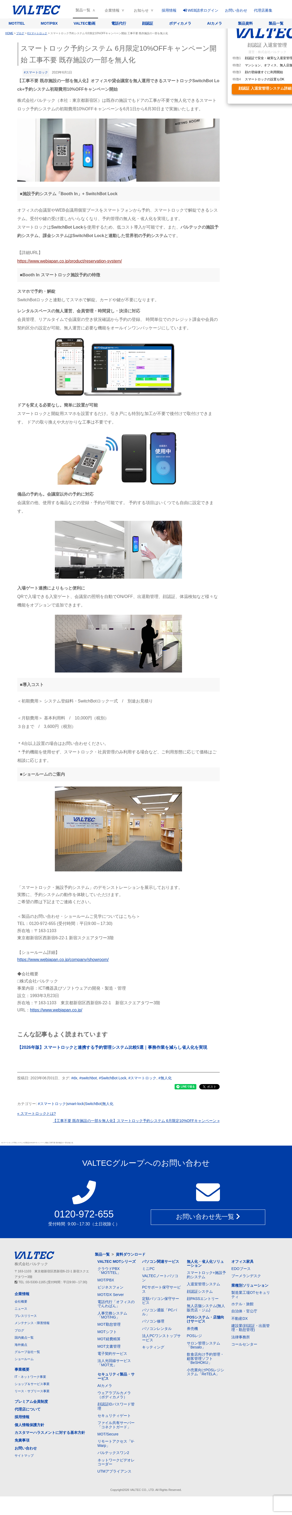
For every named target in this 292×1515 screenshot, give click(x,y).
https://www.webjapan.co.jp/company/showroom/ (63, 959)
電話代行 (118, 23)
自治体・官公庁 (244, 1311)
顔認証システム (200, 1291)
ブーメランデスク (246, 1276)
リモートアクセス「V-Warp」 (116, 1443)
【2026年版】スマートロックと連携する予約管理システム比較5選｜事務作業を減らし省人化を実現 (112, 1047)
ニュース (21, 1309)
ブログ (19, 1330)
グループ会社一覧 (27, 1352)
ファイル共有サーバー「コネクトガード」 (116, 1425)
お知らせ (141, 10)
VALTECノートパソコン (160, 1278)
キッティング (153, 1347)
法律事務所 (240, 1337)
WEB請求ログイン (201, 10)
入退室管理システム (203, 1284)
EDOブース (240, 1269)
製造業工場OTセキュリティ (250, 1294)
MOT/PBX (49, 23)
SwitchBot (93, 1104)
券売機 (192, 1328)
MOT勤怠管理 (109, 1324)
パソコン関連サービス (160, 1261)
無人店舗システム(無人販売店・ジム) (206, 1308)
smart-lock (75, 1104)
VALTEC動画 (84, 23)
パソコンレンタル (157, 1328)
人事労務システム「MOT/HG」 (112, 1315)
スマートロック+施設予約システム (206, 1274)
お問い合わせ (236, 10)
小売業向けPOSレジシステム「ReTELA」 (205, 1372)
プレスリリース (26, 1316)
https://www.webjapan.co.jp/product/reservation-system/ (69, 261)
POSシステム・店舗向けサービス (205, 1319)
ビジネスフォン (110, 1287)
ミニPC (148, 1269)
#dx (74, 1078)
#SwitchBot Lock (112, 1078)
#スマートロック (36, 72)
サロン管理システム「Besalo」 (203, 1345)
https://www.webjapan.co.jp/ (56, 1010)
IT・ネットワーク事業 (30, 1377)
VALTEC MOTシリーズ (117, 1261)
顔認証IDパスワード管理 (116, 1406)
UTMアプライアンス (114, 1471)
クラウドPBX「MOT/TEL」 (109, 1271)
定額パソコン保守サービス (160, 1300)
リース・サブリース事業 (32, 1391)
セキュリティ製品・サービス (116, 1376)
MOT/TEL (16, 23)
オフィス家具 (242, 1261)
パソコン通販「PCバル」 (159, 1312)
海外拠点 (21, 1345)
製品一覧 (83, 10)
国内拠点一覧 (24, 1337)
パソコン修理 (153, 1321)
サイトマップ (24, 1455)
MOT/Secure (108, 1434)
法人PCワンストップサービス (161, 1338)
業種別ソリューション (249, 1285)
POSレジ (194, 1336)
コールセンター (244, 1344)
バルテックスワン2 (113, 1453)
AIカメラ (214, 23)
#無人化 (165, 1078)
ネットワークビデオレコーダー (116, 1462)
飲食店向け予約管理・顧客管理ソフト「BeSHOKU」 (205, 1358)
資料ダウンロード (130, 1254)
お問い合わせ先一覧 (208, 1217)
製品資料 (245, 23)
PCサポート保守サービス (161, 1289)
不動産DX (239, 1318)
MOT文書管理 (109, 1346)
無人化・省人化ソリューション (205, 1263)
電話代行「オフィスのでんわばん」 (116, 1304)
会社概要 (21, 1301)
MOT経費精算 (109, 1339)
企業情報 (112, 10)
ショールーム (24, 1359)
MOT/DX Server (111, 1295)
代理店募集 (263, 10)
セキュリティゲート (114, 1415)
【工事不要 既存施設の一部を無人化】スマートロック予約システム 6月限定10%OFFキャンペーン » (136, 1121)
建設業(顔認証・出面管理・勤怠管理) (250, 1328)
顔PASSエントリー (203, 1298)
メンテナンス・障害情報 (32, 1323)
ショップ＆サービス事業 (32, 1384)
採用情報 (169, 10)
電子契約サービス (112, 1353)
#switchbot (88, 1078)
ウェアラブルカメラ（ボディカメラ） (114, 1395)
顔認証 (147, 23)
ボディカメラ (180, 23)
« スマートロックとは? (36, 1113)
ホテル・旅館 (242, 1304)
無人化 (107, 1104)
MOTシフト (107, 1332)
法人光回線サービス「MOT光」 (114, 1363)
